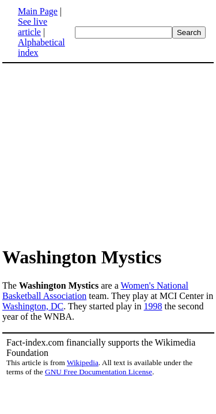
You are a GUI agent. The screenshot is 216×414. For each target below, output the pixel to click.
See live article (32, 27)
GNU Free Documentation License (98, 371)
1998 (153, 306)
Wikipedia (82, 362)
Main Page (38, 11)
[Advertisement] (99, 154)
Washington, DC (32, 306)
